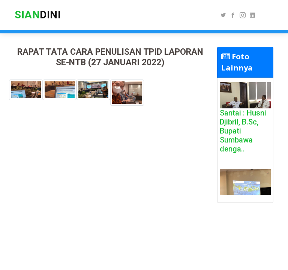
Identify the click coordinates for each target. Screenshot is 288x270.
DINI (38, 15)
